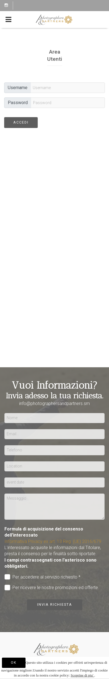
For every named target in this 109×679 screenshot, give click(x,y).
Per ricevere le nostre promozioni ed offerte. (51, 587)
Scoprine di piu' (82, 675)
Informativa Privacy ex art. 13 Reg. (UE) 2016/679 (52, 541)
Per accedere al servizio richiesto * (42, 577)
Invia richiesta (54, 604)
